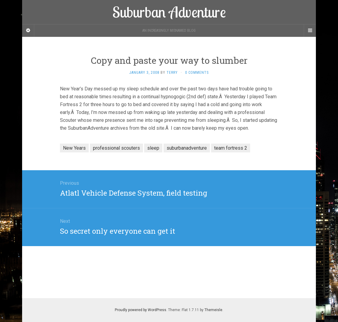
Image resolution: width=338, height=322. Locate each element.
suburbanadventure (187, 148)
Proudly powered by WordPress (140, 310)
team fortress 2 (230, 148)
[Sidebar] (28, 30)
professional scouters (116, 148)
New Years (74, 148)
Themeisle (213, 310)
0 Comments (197, 72)
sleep (153, 148)
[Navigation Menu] (310, 30)
